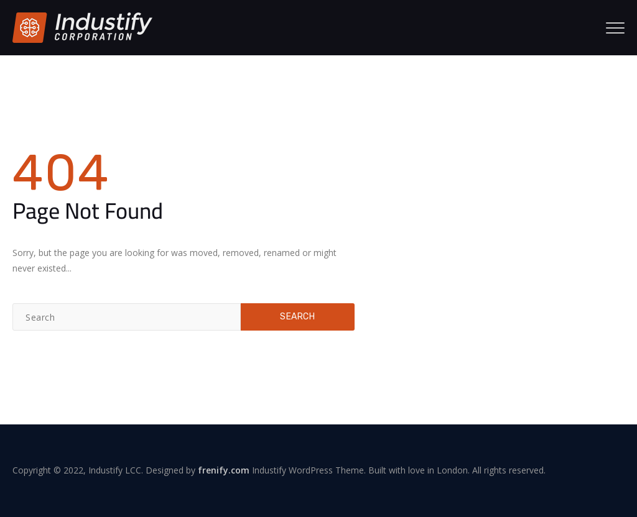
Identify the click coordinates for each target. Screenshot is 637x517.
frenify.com (223, 470)
